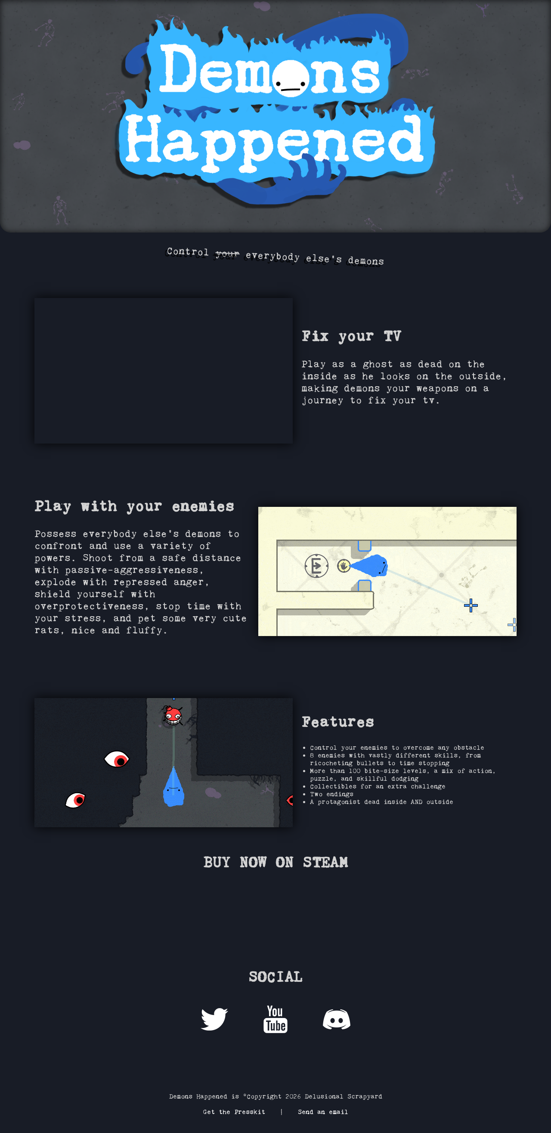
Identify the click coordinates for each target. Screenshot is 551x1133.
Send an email (323, 1111)
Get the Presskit (234, 1111)
